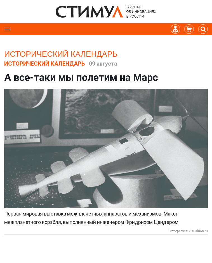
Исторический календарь (60, 54)
